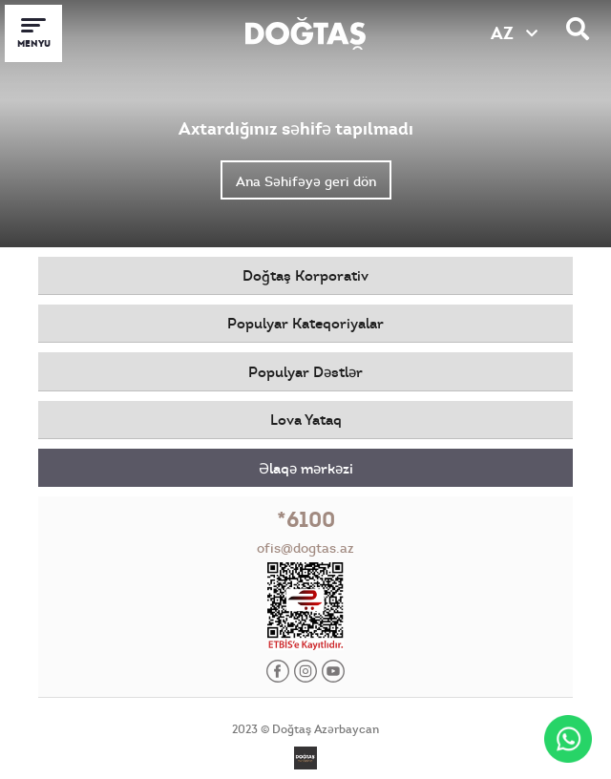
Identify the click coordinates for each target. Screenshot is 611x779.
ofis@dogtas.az (305, 548)
